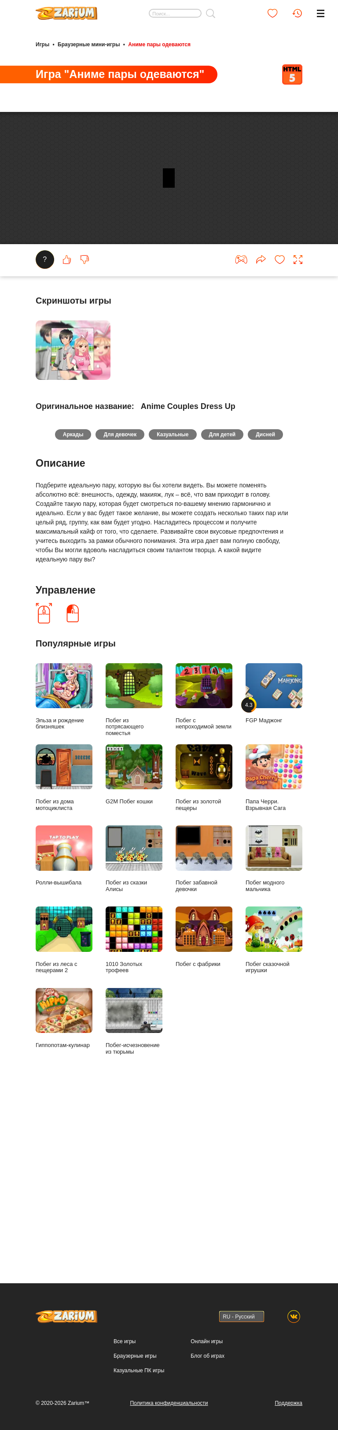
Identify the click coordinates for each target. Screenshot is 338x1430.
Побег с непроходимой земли (204, 983)
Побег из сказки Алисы (134, 1146)
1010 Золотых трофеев (134, 1227)
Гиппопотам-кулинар (64, 1305)
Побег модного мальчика (274, 1146)
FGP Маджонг (274, 980)
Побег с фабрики (204, 1224)
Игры (42, 43)
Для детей (227, 720)
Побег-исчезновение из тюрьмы (134, 1308)
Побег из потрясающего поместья (134, 987)
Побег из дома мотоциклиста (64, 1064)
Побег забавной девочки (204, 1146)
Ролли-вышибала (64, 1143)
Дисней (276, 720)
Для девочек (115, 720)
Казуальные (172, 720)
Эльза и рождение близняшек (64, 983)
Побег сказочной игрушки (274, 1227)
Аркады (62, 720)
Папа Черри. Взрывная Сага (274, 1064)
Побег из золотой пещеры (204, 1064)
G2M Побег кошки (134, 1061)
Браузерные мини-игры (89, 43)
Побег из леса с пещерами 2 (64, 1227)
